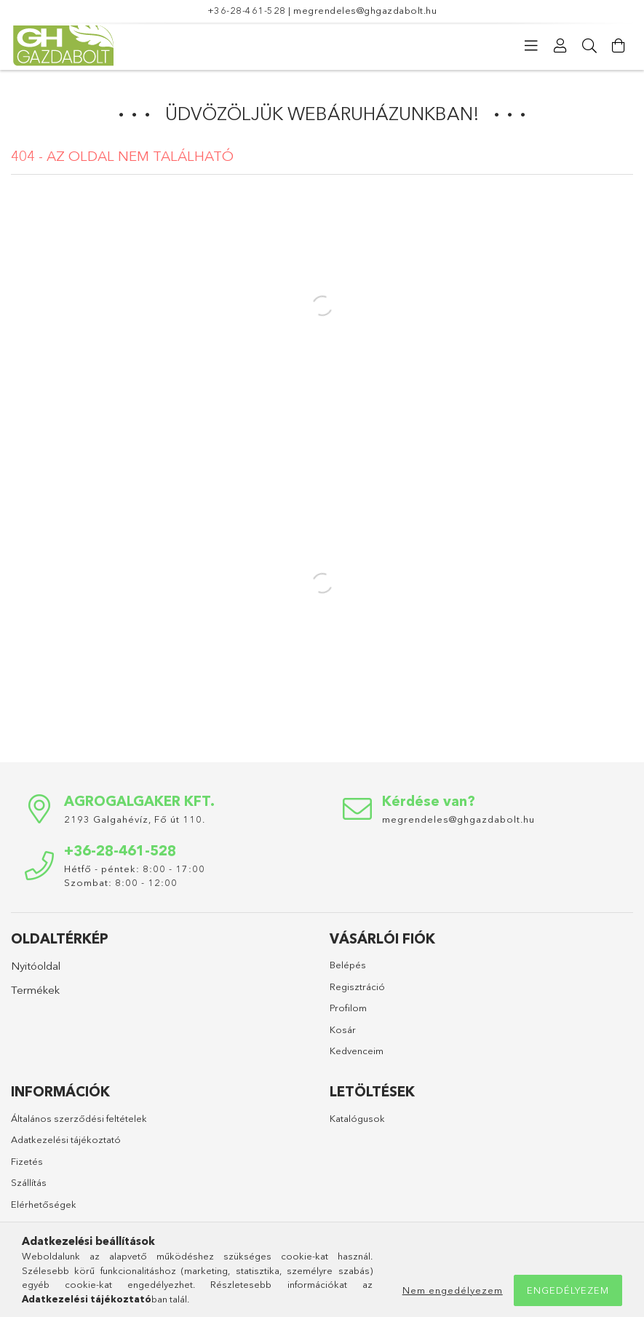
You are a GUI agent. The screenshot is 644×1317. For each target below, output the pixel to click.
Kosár (343, 1029)
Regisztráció (357, 986)
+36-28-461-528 (246, 10)
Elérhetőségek (43, 1204)
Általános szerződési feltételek (79, 1118)
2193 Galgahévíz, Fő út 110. (134, 819)
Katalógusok (357, 1118)
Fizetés (27, 1161)
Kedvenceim (356, 1050)
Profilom (348, 1007)
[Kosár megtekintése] (618, 45)
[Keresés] (589, 45)
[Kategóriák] (531, 45)
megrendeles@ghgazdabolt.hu (365, 10)
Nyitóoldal (35, 966)
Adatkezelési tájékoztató (66, 1139)
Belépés (348, 964)
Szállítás (29, 1182)
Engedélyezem (568, 1290)
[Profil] (560, 45)
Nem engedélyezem (452, 1290)
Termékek (35, 990)
